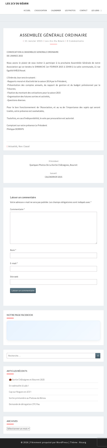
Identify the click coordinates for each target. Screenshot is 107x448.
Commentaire (17, 209)
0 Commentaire (75, 41)
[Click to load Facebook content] (53, 330)
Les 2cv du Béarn (17, 3)
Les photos (70, 10)
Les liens (95, 10)
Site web (14, 276)
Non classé (24, 146)
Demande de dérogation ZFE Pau (24, 404)
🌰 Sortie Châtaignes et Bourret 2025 (27, 379)
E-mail (14, 263)
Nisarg (82, 442)
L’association (41, 10)
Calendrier (56, 10)
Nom (13, 250)
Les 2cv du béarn (55, 41)
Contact (83, 10)
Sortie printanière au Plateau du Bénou (27, 398)
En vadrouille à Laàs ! (19, 385)
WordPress (62, 442)
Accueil (27, 10)
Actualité (12, 146)
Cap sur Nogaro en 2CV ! (20, 391)
